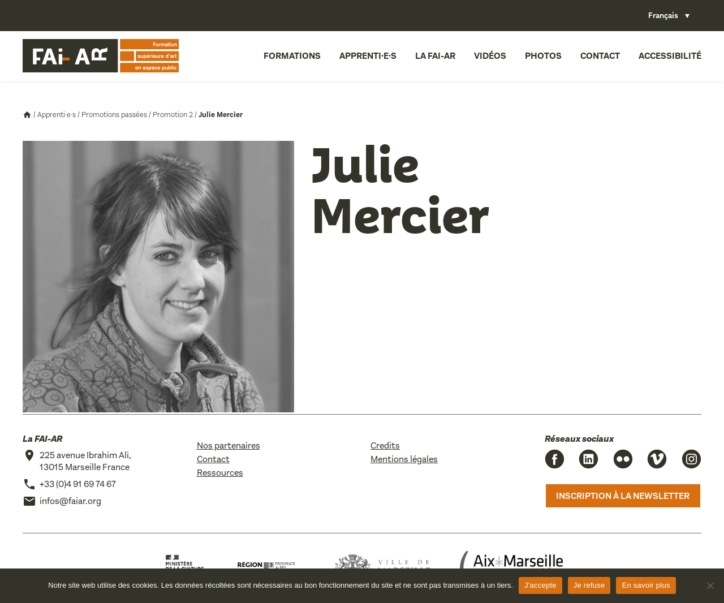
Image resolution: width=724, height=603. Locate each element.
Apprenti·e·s (368, 56)
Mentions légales (404, 459)
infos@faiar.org (70, 501)
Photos (543, 56)
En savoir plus (646, 585)
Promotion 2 (173, 114)
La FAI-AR (435, 56)
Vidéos (490, 56)
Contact (600, 56)
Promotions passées (114, 114)
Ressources (220, 473)
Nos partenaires (228, 445)
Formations (292, 56)
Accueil (27, 114)
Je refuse (589, 585)
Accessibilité (670, 56)
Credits (385, 445)
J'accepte (540, 585)
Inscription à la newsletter (622, 496)
